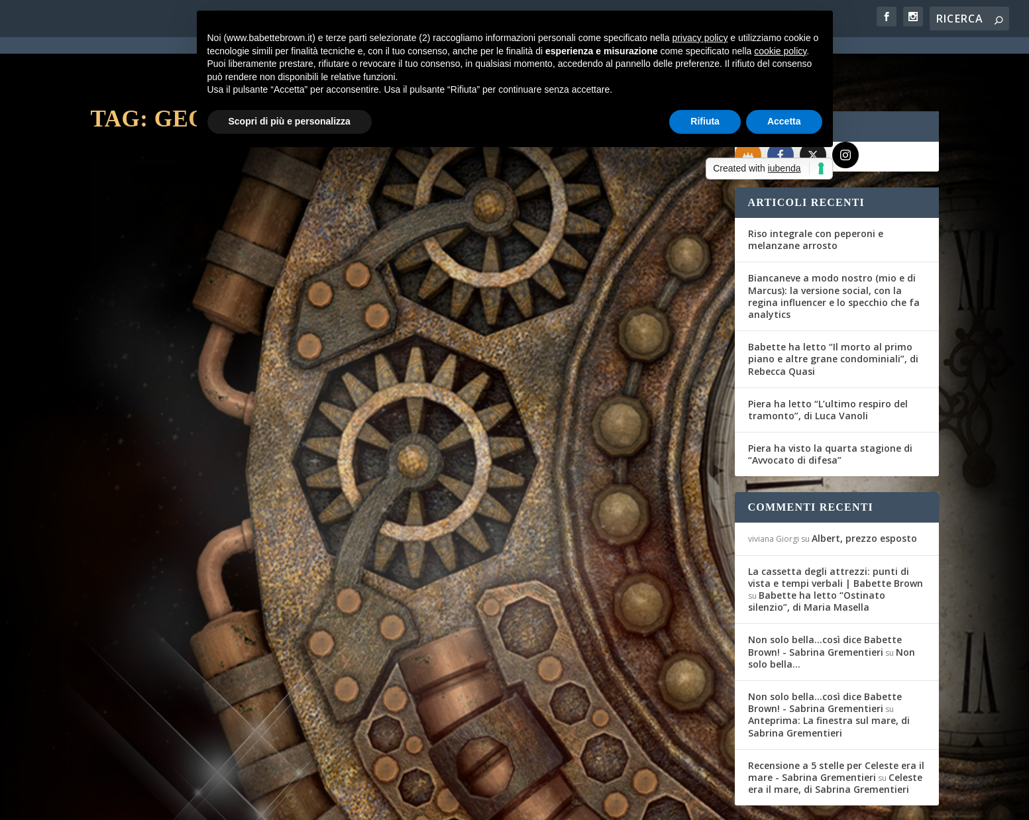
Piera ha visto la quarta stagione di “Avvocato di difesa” (830, 406)
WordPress (323, 801)
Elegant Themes (189, 801)
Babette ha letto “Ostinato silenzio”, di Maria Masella (816, 553)
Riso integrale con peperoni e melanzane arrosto (815, 191)
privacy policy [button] (700, 37)
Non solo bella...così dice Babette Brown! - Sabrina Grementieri (825, 598)
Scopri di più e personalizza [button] (290, 121)
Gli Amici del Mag (145, 336)
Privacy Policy (388, 801)
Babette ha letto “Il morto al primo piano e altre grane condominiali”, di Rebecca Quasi (833, 311)
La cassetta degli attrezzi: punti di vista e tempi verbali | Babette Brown (835, 529)
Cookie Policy (457, 801)
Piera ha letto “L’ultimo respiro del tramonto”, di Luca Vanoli (828, 362)
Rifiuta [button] (705, 121)
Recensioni (257, 336)
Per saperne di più (161, 410)
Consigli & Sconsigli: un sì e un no (213, 315)
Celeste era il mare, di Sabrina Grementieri (835, 735)
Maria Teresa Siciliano (476, 396)
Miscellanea (601, 396)
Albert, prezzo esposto (864, 490)
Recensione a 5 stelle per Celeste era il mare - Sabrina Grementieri (836, 723)
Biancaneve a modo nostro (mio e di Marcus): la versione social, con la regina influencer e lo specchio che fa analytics (834, 248)
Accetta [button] (784, 121)
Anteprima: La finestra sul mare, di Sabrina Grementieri (829, 678)
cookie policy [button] (780, 51)
